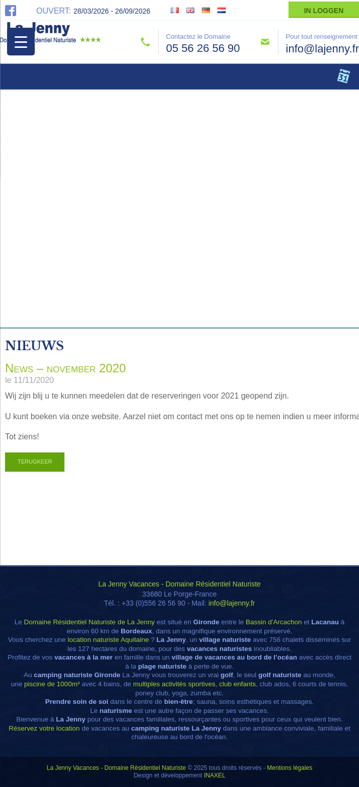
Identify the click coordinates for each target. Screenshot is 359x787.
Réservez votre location (44, 728)
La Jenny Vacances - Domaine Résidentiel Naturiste (179, 584)
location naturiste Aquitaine (108, 639)
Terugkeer (35, 461)
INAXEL (215, 775)
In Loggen (324, 11)
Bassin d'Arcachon (274, 622)
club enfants (237, 684)
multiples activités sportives (174, 684)
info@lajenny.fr (322, 48)
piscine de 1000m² (52, 684)
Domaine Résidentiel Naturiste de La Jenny (89, 622)
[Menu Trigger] (21, 41)
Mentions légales (289, 767)
